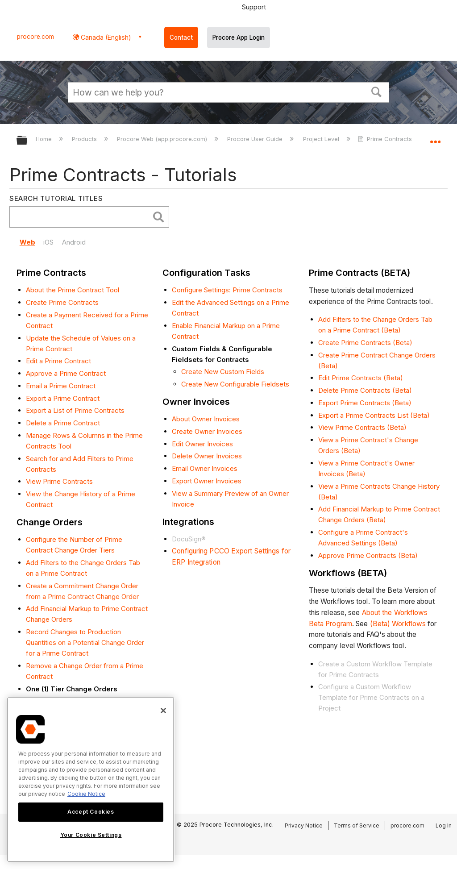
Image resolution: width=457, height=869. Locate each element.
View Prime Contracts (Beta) (362, 427)
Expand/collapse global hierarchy (27, 140)
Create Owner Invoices (207, 431)
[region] (90, 779)
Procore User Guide (255, 138)
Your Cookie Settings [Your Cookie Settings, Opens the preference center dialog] (91, 835)
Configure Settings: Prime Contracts (227, 290)
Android (74, 242)
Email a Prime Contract (61, 386)
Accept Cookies (90, 811)
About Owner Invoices (206, 419)
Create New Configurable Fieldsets (235, 384)
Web (27, 242)
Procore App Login (238, 37)
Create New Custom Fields (222, 371)
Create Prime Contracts (62, 302)
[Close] (163, 710)
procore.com (35, 36)
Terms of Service (356, 825)
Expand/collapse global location (435, 137)
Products (85, 138)
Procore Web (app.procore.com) (163, 138)
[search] (81, 217)
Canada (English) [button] (105, 37)
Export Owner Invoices (206, 481)
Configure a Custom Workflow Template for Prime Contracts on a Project (371, 697)
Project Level (322, 138)
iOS (48, 242)
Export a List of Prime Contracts (75, 410)
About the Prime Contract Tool (72, 290)
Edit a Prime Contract (58, 361)
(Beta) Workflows (398, 624)
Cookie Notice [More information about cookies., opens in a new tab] (86, 793)
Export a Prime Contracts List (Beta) (374, 415)
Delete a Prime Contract (63, 423)
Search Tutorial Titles (56, 198)
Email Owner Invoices (204, 468)
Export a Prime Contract (63, 398)
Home (45, 138)
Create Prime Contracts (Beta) (365, 342)
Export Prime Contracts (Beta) (364, 403)
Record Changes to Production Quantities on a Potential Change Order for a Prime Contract (85, 642)
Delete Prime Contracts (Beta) (365, 390)
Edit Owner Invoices (202, 444)
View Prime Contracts (59, 481)
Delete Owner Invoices (207, 456)
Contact (181, 37)
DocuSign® (189, 539)
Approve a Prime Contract (66, 373)
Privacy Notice (304, 825)
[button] (376, 91)
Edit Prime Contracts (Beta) (360, 378)
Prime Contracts (386, 138)
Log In (444, 825)
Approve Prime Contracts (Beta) (368, 555)
